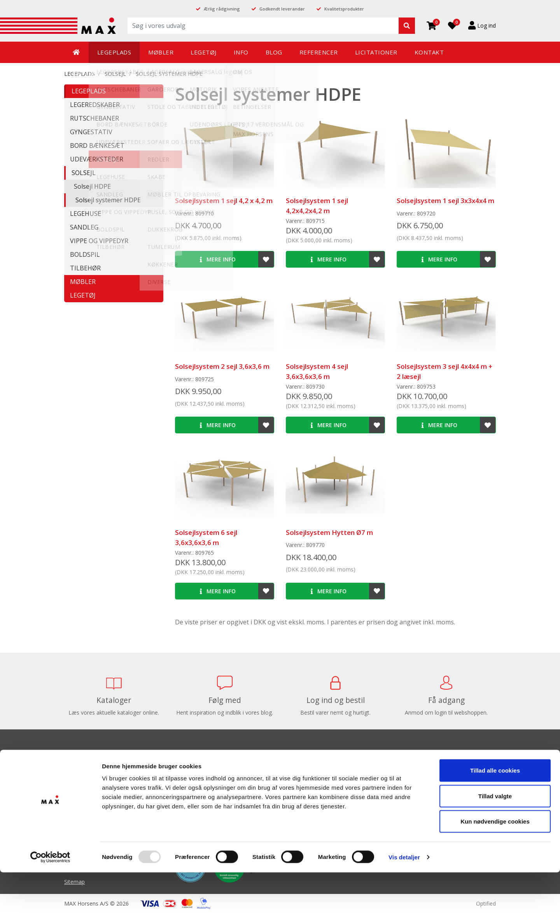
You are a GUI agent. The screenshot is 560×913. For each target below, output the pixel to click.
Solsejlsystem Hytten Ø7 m (329, 532)
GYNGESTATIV (91, 132)
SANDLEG (84, 227)
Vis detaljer (404, 897)
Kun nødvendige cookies (495, 862)
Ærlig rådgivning (222, 9)
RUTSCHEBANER (94, 118)
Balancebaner (303, 771)
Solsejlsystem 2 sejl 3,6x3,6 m (222, 366)
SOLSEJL (115, 73)
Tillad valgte (495, 836)
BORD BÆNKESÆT (97, 145)
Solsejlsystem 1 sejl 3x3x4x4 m (445, 200)
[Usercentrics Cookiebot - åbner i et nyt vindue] (50, 898)
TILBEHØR (85, 268)
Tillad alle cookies (495, 811)
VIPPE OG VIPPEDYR (99, 241)
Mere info (218, 259)
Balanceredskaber (308, 783)
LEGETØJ (83, 295)
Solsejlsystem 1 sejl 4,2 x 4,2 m (224, 200)
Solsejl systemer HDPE (169, 73)
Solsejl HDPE (92, 186)
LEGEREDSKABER (95, 104)
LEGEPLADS (89, 91)
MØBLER (83, 281)
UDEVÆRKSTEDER (96, 159)
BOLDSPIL (85, 254)
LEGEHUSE (85, 213)
